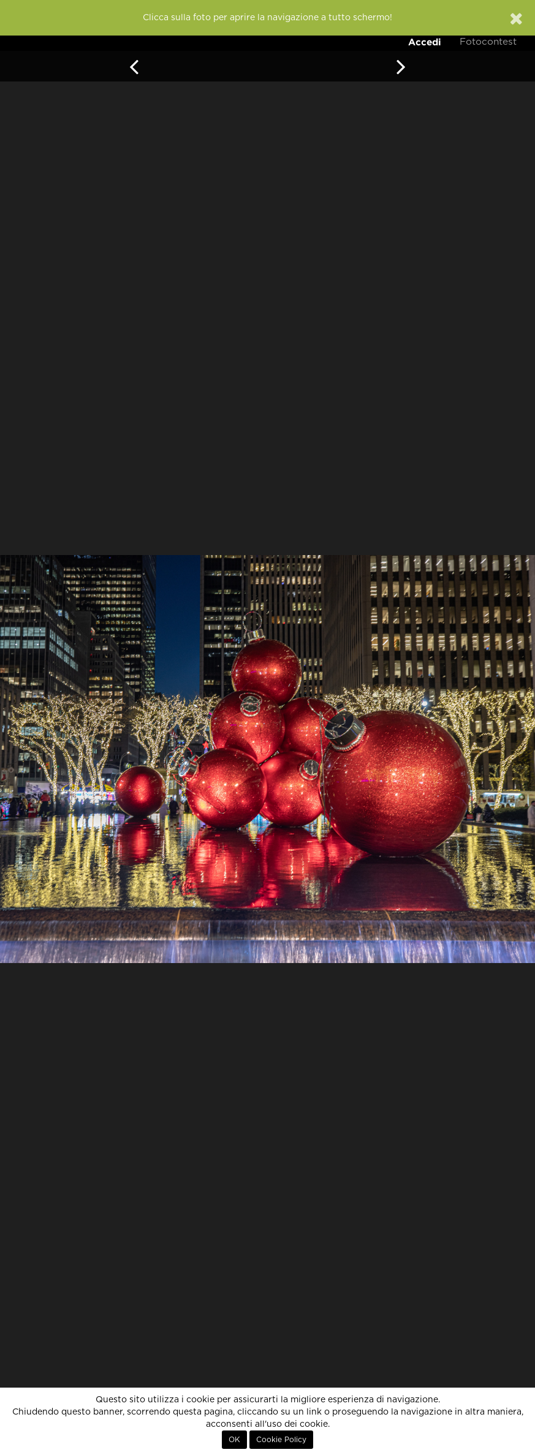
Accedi (424, 42)
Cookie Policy (281, 1439)
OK (234, 1439)
